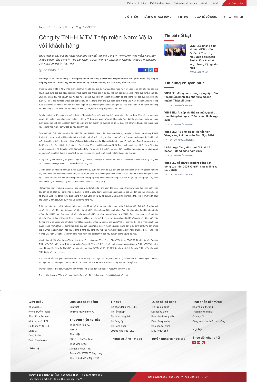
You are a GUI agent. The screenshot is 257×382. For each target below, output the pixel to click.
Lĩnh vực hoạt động (157, 16)
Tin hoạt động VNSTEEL (123, 307)
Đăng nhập (235, 3)
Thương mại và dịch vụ (81, 311)
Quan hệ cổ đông (206, 16)
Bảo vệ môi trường (202, 307)
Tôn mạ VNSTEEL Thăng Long (85, 353)
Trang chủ (44, 27)
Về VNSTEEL (35, 307)
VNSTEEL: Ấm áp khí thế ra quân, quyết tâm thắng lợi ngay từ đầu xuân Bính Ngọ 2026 (191, 116)
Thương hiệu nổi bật (84, 319)
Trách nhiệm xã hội (202, 311)
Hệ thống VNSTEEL (39, 326)
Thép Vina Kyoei (78, 344)
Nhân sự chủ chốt (38, 321)
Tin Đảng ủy (116, 321)
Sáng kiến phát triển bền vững (208, 321)
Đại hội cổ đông (159, 311)
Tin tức (183, 16)
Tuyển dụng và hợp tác (185, 3)
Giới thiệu (131, 16)
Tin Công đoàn (118, 326)
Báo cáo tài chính (160, 326)
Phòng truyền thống (136, 3)
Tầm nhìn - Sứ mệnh (39, 316)
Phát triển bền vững (160, 3)
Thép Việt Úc (76, 334)
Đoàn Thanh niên (38, 340)
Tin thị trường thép (120, 316)
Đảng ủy (33, 330)
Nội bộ (204, 3)
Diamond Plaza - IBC (80, 348)
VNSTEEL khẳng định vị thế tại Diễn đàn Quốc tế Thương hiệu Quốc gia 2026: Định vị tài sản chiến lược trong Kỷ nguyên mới (204, 56)
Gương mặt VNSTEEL (122, 330)
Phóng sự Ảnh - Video (126, 338)
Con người (198, 316)
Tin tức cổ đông (160, 307)
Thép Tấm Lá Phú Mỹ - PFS (84, 358)
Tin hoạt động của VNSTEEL (81, 27)
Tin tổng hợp (117, 311)
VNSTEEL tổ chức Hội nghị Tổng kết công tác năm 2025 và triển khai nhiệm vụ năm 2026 (190, 166)
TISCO (73, 329)
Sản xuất (74, 307)
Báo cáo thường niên (163, 316)
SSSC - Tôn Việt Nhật (81, 339)
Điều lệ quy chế (159, 330)
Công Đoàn (35, 335)
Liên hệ (214, 3)
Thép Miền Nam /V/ (79, 325)
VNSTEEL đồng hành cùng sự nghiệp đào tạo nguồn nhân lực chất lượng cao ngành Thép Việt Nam (191, 96)
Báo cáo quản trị (160, 321)
